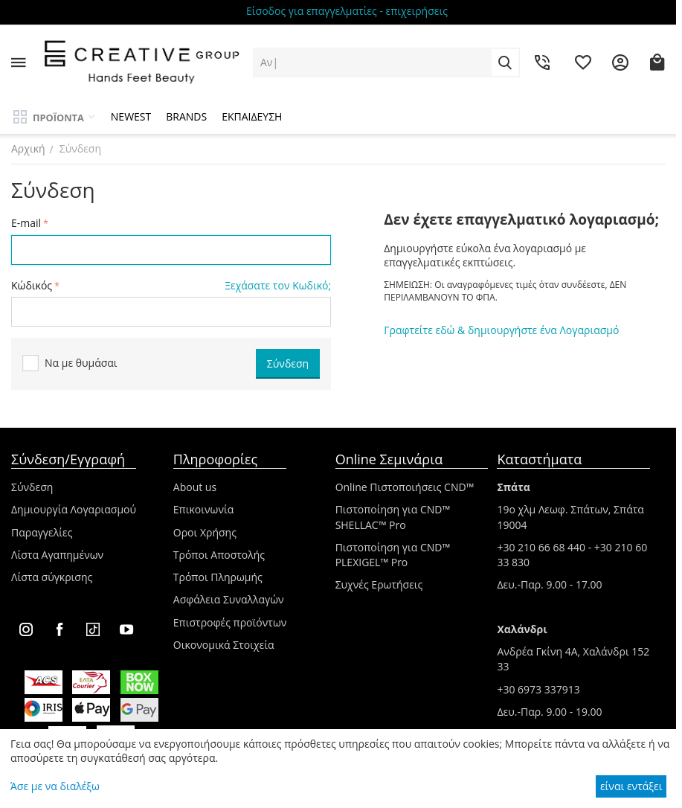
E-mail (26, 223)
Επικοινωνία (203, 509)
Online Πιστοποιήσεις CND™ (404, 487)
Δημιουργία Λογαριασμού (73, 509)
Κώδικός (31, 285)
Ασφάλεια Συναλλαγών (228, 599)
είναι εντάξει (631, 786)
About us (194, 487)
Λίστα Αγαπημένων (57, 555)
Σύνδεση (32, 487)
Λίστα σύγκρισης (51, 577)
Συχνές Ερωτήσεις (379, 584)
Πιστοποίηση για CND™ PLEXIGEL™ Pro (393, 554)
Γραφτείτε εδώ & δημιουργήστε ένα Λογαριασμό (501, 330)
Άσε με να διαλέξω (55, 786)
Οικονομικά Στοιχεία (223, 645)
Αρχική (28, 148)
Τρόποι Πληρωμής (218, 577)
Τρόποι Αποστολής (219, 555)
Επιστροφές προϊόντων (230, 622)
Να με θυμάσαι (70, 363)
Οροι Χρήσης (205, 532)
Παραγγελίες (41, 532)
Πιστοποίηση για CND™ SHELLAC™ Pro (393, 516)
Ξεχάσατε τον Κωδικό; (278, 285)
